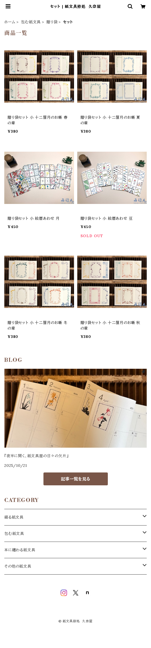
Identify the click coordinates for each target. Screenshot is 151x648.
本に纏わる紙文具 (19, 550)
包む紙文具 (31, 22)
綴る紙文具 (14, 517)
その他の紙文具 (17, 566)
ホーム (9, 22)
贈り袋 (51, 22)
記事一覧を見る (75, 479)
